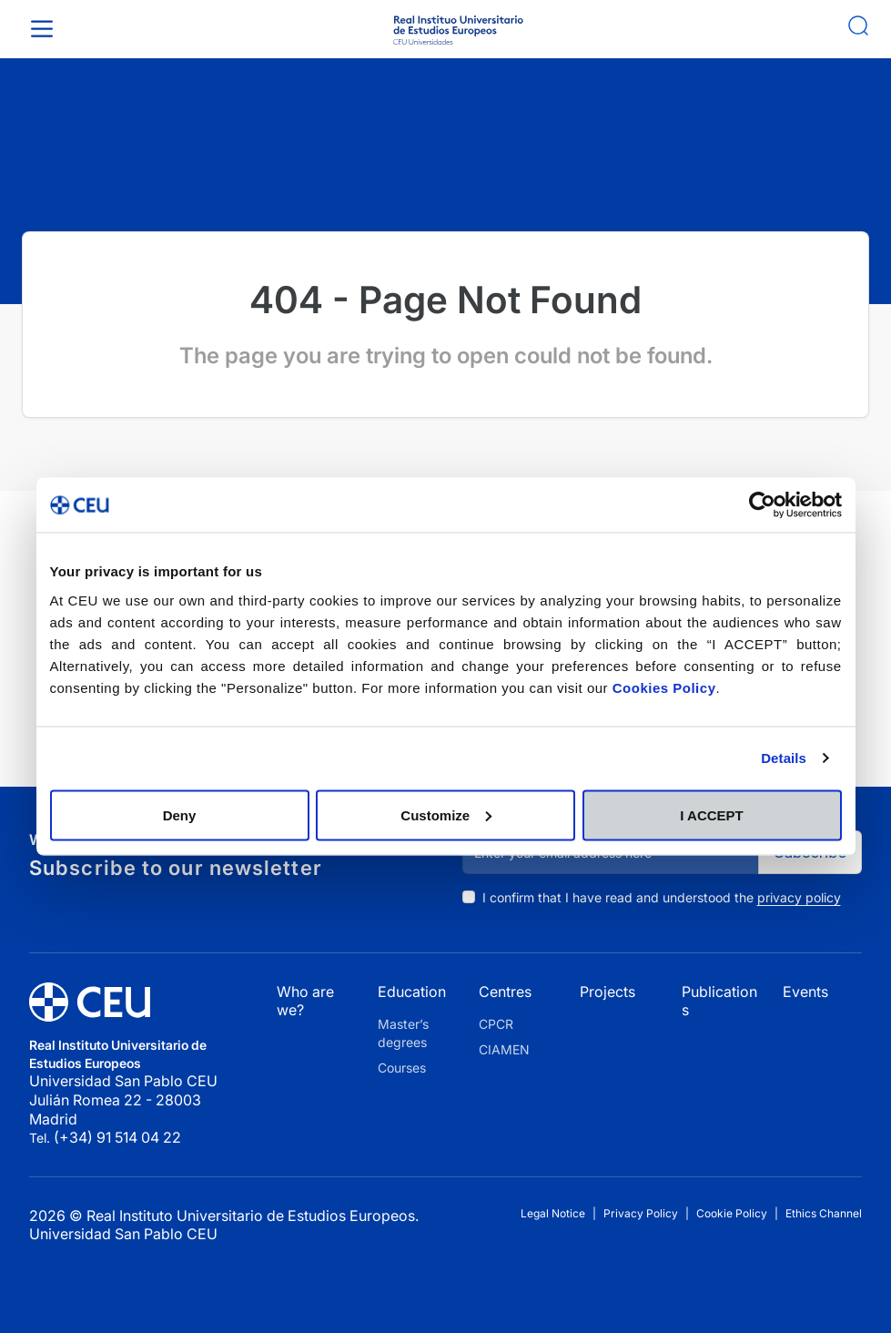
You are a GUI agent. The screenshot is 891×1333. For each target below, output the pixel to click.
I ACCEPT (711, 814)
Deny (180, 814)
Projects (607, 991)
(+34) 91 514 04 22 (117, 1137)
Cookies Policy (664, 687)
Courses (402, 1067)
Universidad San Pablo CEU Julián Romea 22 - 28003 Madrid (125, 1099)
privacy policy (799, 897)
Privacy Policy (640, 1213)
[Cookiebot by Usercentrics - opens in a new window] (762, 505)
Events (805, 991)
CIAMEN (504, 1049)
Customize (445, 814)
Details (783, 758)
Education (412, 991)
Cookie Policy (731, 1213)
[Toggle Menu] (45, 28)
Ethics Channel (823, 1213)
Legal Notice (553, 1213)
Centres (505, 991)
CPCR (496, 1024)
